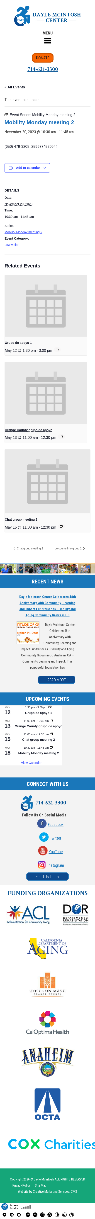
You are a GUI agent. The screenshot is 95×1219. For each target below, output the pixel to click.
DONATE (42, 58)
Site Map (40, 1185)
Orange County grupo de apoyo (28, 430)
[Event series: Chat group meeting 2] (61, 526)
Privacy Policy (21, 1185)
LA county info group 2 (69, 548)
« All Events (15, 87)
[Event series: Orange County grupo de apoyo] (61, 436)
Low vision (12, 245)
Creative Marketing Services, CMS (55, 1192)
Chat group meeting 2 (21, 519)
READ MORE (56, 679)
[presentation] (46, 306)
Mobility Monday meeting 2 (23, 232)
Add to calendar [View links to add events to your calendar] (28, 168)
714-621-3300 (42, 69)
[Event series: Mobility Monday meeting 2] (51, 747)
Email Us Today (47, 876)
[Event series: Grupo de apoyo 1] (57, 349)
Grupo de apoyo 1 (18, 343)
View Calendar (31, 763)
